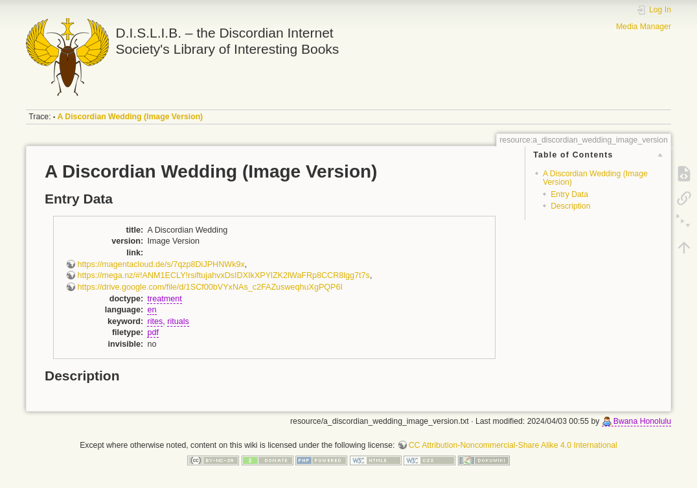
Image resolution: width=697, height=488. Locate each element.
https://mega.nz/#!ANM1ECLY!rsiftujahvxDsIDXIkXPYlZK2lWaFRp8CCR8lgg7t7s (223, 275)
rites (155, 321)
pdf (153, 332)
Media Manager (643, 26)
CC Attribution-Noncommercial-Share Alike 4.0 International (513, 445)
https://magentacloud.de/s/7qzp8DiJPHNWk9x (160, 264)
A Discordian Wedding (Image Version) (130, 116)
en (151, 309)
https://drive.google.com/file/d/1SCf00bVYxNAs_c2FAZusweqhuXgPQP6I (210, 287)
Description (570, 206)
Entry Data (569, 194)
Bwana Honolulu (642, 421)
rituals (178, 321)
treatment (164, 298)
